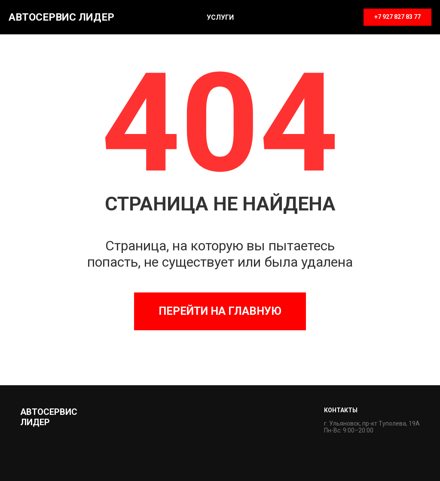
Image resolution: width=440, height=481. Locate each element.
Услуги (220, 17)
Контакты (341, 410)
